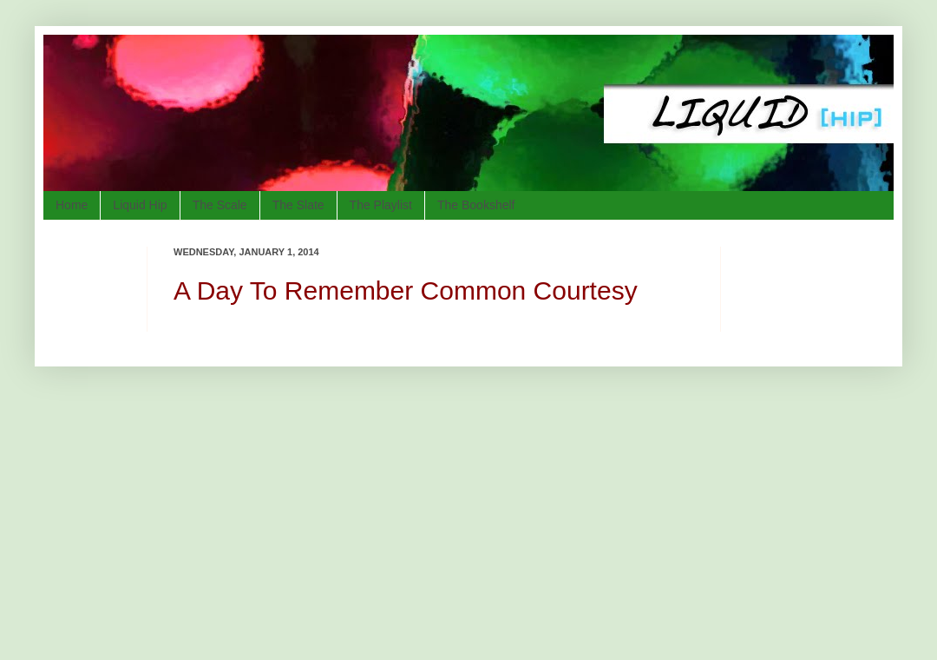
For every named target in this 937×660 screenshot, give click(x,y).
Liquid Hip (140, 205)
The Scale (220, 205)
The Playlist (381, 205)
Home (72, 205)
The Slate (298, 205)
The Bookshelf (476, 205)
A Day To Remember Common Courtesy (406, 290)
